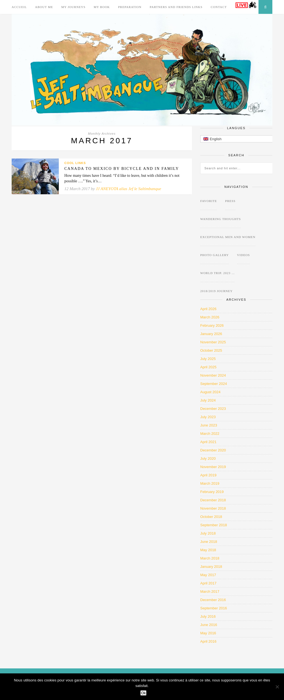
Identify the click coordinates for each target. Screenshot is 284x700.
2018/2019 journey (216, 291)
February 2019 (212, 492)
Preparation (130, 7)
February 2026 (212, 325)
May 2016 (208, 633)
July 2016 (208, 616)
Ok (143, 693)
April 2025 (208, 367)
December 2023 (213, 409)
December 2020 (213, 450)
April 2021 (208, 442)
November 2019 (213, 467)
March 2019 (209, 483)
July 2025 (208, 359)
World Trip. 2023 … (217, 273)
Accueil (19, 7)
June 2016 (208, 625)
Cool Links (75, 163)
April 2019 (208, 475)
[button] (241, 138)
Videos (243, 255)
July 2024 (208, 400)
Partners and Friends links (176, 7)
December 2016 (213, 600)
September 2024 (213, 384)
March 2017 (209, 591)
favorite (208, 201)
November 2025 (213, 342)
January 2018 (211, 566)
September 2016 (213, 608)
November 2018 (213, 508)
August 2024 (210, 392)
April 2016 (208, 641)
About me (44, 7)
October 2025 (211, 350)
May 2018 (208, 550)
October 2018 (211, 517)
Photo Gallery (214, 255)
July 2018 (208, 533)
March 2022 (209, 433)
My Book (102, 7)
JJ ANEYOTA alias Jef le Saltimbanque (128, 189)
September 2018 (213, 525)
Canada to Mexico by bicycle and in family (121, 169)
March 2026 (209, 317)
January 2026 (211, 334)
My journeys (73, 7)
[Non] (277, 686)
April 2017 (208, 583)
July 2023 (208, 417)
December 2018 (213, 500)
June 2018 (208, 542)
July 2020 (208, 458)
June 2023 (208, 425)
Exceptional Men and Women (227, 237)
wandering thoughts (220, 219)
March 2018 (209, 558)
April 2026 (208, 309)
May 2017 (208, 575)
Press (230, 201)
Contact (219, 7)
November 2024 (213, 375)
